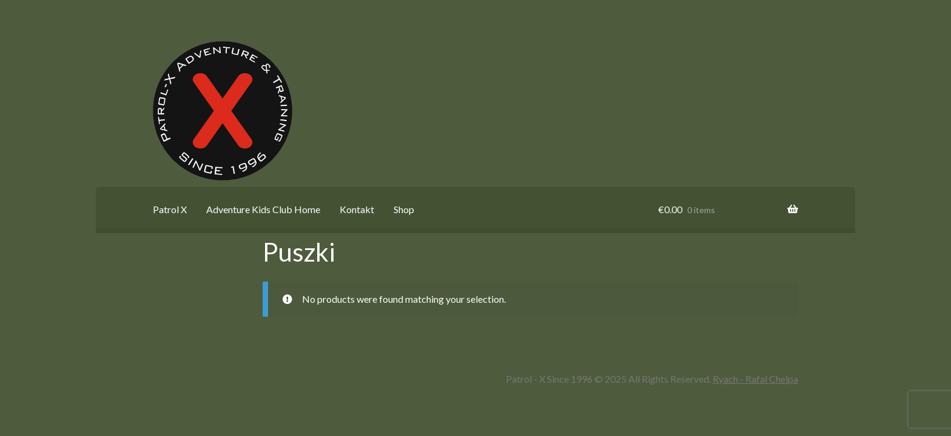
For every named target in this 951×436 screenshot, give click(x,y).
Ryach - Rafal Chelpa (755, 379)
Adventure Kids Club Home (263, 209)
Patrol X (170, 209)
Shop (404, 209)
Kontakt (357, 209)
